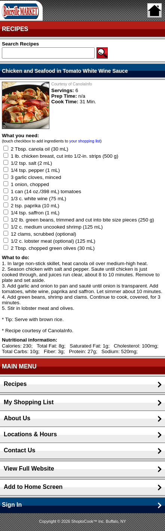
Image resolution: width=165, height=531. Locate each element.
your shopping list (84, 141)
